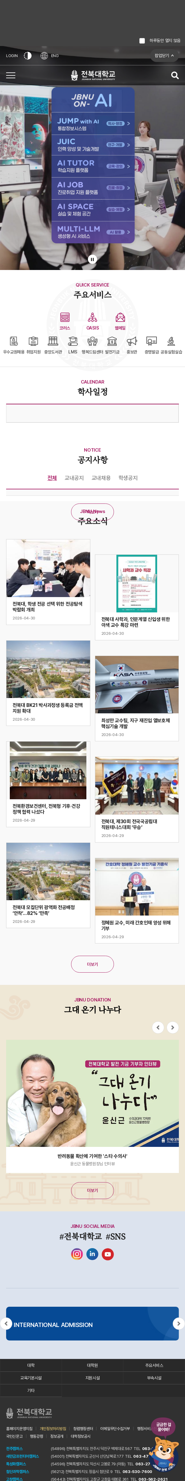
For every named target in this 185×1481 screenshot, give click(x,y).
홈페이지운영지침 (19, 1428)
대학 (30, 1365)
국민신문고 (14, 1436)
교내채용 (101, 478)
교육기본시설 (31, 1377)
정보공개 (56, 1436)
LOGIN (12, 55)
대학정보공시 (80, 1436)
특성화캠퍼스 (16, 1464)
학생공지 (128, 478)
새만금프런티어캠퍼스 (22, 1456)
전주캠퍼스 (14, 1448)
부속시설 (154, 1377)
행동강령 (36, 1436)
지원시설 (92, 1377)
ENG (50, 56)
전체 (52, 478)
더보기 (92, 512)
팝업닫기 (162, 55)
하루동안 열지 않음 (164, 40)
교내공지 (74, 478)
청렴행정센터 (83, 1428)
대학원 (92, 1365)
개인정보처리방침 (53, 1428)
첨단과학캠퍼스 (17, 1471)
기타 (30, 1390)
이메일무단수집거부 (115, 1428)
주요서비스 (154, 1365)
